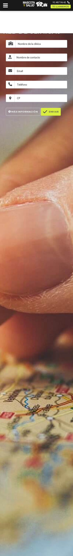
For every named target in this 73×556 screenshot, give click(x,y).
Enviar (51, 111)
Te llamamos (60, 6)
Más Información (23, 111)
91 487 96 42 (59, 2)
